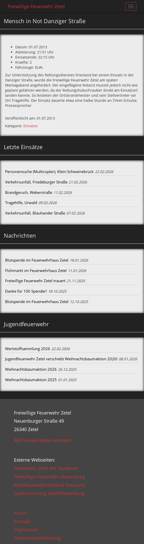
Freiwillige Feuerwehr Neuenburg (49, 477)
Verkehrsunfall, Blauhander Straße (35, 213)
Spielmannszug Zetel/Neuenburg (49, 493)
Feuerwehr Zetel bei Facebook (46, 468)
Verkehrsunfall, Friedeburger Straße (36, 181)
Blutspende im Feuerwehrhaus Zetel (36, 260)
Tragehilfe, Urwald (21, 202)
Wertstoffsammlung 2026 (27, 348)
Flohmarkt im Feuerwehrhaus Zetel (36, 270)
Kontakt (22, 521)
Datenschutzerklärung (37, 538)
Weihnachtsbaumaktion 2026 (31, 369)
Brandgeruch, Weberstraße (28, 192)
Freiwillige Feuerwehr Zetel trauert (35, 280)
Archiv (20, 513)
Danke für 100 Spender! (26, 291)
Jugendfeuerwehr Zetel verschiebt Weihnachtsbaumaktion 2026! (61, 358)
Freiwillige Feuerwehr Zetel (36, 6)
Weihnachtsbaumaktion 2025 (31, 379)
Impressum (26, 529)
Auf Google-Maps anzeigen (42, 440)
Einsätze (30, 125)
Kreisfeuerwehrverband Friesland (49, 485)
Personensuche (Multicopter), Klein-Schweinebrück (49, 171)
